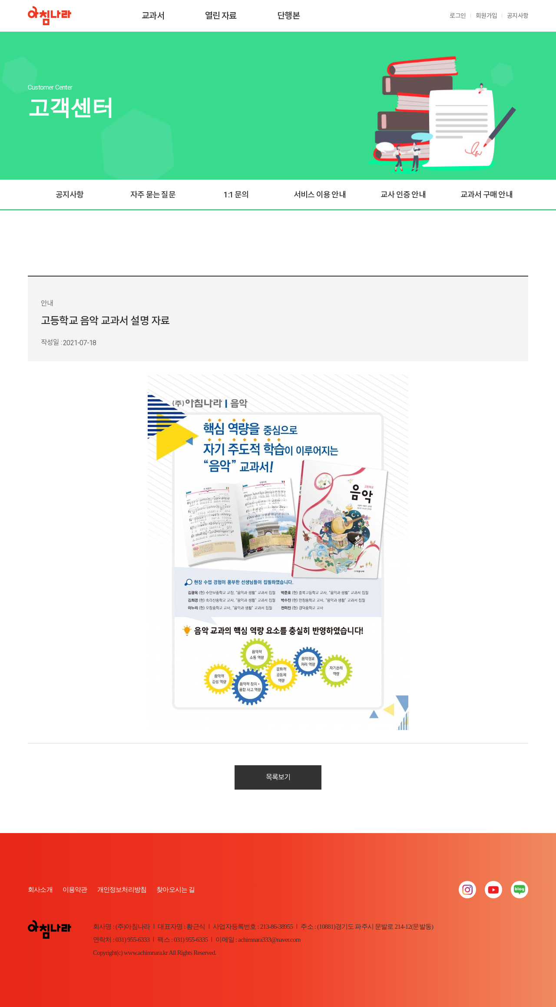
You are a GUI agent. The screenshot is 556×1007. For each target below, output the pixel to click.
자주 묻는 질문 (152, 194)
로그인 (458, 15)
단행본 (288, 15)
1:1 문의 (236, 194)
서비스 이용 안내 (320, 194)
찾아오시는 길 (175, 889)
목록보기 (278, 777)
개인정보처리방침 (122, 889)
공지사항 (517, 15)
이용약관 (75, 889)
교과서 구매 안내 (486, 194)
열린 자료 (221, 15)
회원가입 (486, 15)
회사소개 (40, 889)
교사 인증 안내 (403, 194)
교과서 (153, 15)
